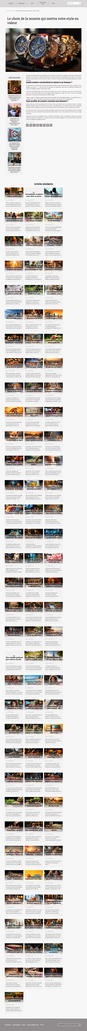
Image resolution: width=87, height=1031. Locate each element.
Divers (53, 3)
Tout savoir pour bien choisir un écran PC (54, 537)
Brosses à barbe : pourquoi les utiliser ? (34, 537)
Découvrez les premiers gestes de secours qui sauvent (54, 879)
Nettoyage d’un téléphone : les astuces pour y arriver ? (14, 538)
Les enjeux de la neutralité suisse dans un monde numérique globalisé (14, 146)
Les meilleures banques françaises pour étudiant (54, 684)
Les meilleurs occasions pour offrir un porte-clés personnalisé (34, 196)
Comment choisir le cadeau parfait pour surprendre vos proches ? (14, 98)
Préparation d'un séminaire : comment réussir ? (34, 854)
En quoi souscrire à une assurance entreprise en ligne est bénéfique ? (54, 586)
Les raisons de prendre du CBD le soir (53, 805)
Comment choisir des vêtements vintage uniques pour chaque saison (54, 246)
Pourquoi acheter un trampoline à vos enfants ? (34, 586)
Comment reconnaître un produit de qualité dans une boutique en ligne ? (14, 368)
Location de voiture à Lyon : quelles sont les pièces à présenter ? (34, 440)
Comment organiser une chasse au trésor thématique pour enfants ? (34, 222)
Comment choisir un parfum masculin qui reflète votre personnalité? (14, 222)
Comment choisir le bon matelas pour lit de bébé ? (34, 830)
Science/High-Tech (43, 3)
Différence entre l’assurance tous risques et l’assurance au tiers (34, 879)
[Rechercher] (74, 3)
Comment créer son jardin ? (34, 463)
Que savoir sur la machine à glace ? (34, 561)
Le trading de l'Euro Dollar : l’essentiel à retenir (14, 879)
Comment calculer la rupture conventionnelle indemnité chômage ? (54, 831)
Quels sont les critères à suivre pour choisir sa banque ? (14, 854)
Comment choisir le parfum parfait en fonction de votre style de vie (14, 295)
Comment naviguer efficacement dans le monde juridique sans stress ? (14, 169)
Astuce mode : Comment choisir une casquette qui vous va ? (14, 513)
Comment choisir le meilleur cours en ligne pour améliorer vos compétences (34, 270)
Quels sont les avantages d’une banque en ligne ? (53, 757)
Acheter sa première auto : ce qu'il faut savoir (14, 684)
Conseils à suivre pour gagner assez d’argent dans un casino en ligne (34, 514)
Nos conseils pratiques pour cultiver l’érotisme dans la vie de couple (14, 659)
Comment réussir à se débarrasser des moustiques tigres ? (54, 342)
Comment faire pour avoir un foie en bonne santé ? (34, 952)
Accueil (7, 10)
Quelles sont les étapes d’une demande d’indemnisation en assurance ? (14, 758)
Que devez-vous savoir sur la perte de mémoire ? (34, 928)
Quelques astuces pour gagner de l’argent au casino (53, 416)
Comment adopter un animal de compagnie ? (34, 732)
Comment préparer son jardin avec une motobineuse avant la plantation (34, 295)
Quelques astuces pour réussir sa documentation (53, 733)
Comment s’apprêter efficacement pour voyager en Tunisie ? (34, 684)
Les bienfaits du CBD (14, 804)
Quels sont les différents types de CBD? (34, 806)
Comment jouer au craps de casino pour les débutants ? (14, 781)
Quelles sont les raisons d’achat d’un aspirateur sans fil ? (34, 781)
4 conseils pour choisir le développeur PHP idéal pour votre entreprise (53, 319)
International (21, 3)
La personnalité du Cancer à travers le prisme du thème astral (14, 391)
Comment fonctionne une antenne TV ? (54, 488)
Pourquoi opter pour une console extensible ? (14, 586)
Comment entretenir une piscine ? (54, 951)
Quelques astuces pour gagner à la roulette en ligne (53, 781)
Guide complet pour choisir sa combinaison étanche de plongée (54, 196)
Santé (32, 3)
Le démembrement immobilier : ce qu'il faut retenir (14, 830)
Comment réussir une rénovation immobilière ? (34, 416)
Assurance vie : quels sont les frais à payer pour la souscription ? (14, 416)
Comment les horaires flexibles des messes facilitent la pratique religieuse (14, 270)
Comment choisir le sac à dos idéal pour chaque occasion (14, 245)
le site (37, 87)
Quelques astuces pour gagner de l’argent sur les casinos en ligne (34, 708)
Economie (11, 3)
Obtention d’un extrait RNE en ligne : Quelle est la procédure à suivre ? (34, 368)
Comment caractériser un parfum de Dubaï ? (53, 366)
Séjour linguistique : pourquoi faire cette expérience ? (34, 391)
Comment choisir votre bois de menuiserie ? (14, 902)
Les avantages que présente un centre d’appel (14, 708)
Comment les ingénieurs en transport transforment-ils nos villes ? (14, 122)
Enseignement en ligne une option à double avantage (54, 513)
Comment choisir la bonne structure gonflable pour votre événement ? (53, 222)
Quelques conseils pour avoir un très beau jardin (34, 635)
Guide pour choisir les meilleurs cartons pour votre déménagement (34, 245)
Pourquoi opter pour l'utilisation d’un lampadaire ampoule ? (53, 440)
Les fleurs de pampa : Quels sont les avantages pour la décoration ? (54, 563)
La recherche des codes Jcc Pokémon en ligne (14, 439)
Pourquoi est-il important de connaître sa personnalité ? (54, 464)
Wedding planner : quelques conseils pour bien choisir (53, 391)
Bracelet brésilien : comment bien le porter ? (14, 611)
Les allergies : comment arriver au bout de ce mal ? (34, 659)
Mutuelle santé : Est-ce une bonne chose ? (14, 927)
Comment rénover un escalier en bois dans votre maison (54, 854)
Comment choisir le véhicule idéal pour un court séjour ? (14, 318)
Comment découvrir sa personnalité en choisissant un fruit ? (14, 1001)
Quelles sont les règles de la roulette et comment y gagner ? (34, 757)
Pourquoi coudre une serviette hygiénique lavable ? (34, 976)
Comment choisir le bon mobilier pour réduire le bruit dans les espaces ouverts (54, 295)
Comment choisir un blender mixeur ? (14, 634)
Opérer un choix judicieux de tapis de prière (14, 952)
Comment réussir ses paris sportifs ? (14, 732)
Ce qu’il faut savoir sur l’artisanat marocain (53, 927)
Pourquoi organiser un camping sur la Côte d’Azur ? (53, 635)
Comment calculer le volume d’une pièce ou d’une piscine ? (34, 342)
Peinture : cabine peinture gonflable (34, 488)
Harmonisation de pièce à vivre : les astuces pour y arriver (53, 708)
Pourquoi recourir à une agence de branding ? (54, 975)
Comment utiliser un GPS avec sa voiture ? (54, 610)
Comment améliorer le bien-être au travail (34, 610)
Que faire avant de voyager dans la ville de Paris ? (54, 659)
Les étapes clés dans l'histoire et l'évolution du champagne (53, 269)
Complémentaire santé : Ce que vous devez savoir (53, 903)
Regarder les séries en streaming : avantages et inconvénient (14, 489)
